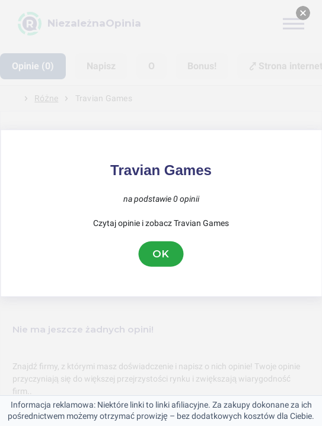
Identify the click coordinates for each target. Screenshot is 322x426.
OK (161, 254)
